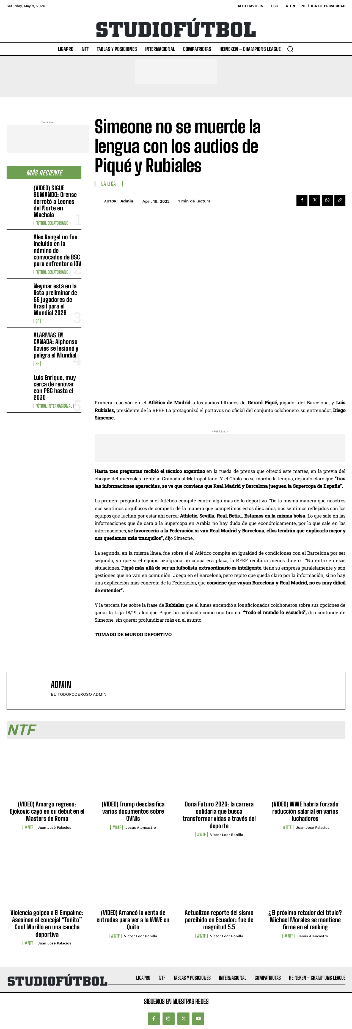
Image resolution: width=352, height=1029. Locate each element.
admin (126, 201)
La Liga (108, 183)
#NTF (28, 827)
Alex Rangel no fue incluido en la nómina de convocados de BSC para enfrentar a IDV (57, 250)
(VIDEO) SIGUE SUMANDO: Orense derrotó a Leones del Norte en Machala (55, 201)
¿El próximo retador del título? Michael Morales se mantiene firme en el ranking (305, 920)
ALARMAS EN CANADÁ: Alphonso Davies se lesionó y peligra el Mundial (56, 345)
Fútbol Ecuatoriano (51, 223)
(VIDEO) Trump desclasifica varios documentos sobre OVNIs (133, 811)
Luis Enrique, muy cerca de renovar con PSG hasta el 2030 (55, 387)
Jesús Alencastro (140, 827)
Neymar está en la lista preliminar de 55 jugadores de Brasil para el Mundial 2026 (55, 299)
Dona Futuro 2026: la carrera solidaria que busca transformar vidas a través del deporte (219, 815)
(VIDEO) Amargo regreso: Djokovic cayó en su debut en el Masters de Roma (47, 811)
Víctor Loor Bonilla (226, 835)
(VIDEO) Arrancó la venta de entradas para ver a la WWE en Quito (133, 920)
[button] (290, 48)
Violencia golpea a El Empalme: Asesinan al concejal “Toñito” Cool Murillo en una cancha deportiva (46, 923)
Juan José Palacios (54, 827)
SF (37, 321)
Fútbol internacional (53, 406)
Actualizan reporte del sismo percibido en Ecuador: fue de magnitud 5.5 (219, 920)
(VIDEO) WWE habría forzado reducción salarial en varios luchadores (305, 811)
